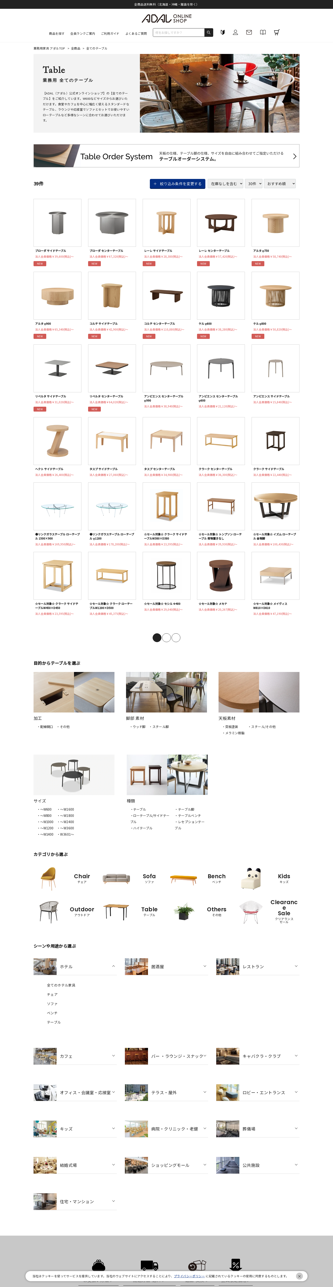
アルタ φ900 (43, 324)
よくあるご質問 (136, 33)
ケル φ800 (260, 324)
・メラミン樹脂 (233, 737)
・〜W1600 (65, 814)
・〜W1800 (65, 820)
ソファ (52, 1008)
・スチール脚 (159, 731)
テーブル (54, 1026)
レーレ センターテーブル (216, 251)
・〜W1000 (45, 826)
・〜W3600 (65, 832)
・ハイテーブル (141, 832)
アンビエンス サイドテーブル (273, 398)
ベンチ (52, 1017)
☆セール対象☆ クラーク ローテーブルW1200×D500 (110, 609)
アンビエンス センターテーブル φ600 (220, 400)
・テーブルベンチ (188, 820)
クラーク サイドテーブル (270, 471)
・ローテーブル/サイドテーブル (150, 823)
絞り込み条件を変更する (181, 183)
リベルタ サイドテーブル (52, 398)
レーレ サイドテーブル (160, 251)
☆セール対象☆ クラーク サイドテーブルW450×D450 (56, 609)
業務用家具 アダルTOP (50, 48)
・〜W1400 (45, 839)
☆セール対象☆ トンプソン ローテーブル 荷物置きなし (219, 539)
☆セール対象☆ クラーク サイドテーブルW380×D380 (165, 539)
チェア (52, 998)
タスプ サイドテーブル (105, 471)
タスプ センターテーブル (161, 471)
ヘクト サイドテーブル (51, 471)
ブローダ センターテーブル (108, 251)
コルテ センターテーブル (161, 324)
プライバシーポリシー (189, 1276)
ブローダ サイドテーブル (52, 251)
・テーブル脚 (184, 814)
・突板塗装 (230, 731)
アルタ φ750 (262, 251)
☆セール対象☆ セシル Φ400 (164, 607)
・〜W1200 (45, 832)
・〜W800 (44, 820)
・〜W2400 (65, 826)
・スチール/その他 (262, 731)
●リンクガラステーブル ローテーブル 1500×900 (57, 539)
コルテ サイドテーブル (105, 324)
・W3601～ (65, 839)
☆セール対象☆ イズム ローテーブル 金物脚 (274, 539)
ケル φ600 (206, 324)
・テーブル (138, 814)
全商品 (76, 48)
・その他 (63, 731)
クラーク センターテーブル (217, 471)
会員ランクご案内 (82, 33)
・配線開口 (45, 731)
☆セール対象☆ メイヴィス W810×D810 (272, 609)
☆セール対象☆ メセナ (214, 607)
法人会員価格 (56, 257)
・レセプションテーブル (190, 829)
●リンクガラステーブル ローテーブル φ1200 (111, 539)
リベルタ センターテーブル (108, 398)
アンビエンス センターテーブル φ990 (166, 400)
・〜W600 (44, 814)
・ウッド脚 (137, 731)
